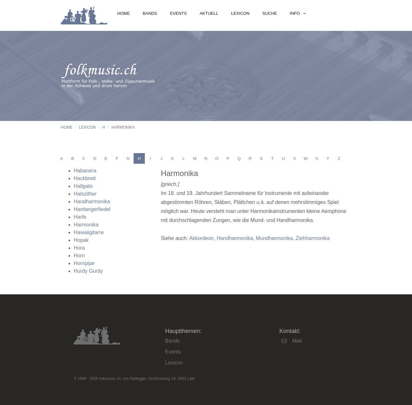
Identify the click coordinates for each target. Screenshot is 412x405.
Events (178, 13)
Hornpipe (84, 263)
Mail (297, 341)
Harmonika (86, 224)
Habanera (85, 170)
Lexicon (240, 13)
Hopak (81, 240)
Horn (79, 255)
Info (295, 13)
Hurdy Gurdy (88, 271)
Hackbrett (85, 178)
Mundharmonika (274, 238)
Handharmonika (92, 201)
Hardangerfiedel (92, 209)
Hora (79, 248)
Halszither (85, 194)
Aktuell (209, 13)
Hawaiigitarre (89, 232)
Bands (150, 13)
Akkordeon (201, 238)
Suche (269, 13)
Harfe (80, 217)
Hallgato (83, 186)
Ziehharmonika (313, 238)
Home (123, 13)
